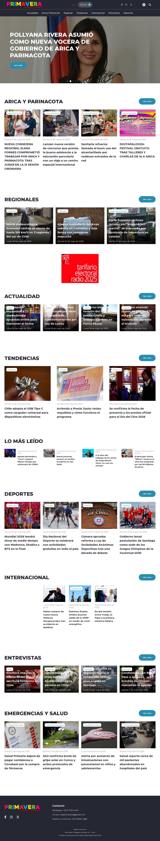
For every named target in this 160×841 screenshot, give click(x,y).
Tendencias (82, 13)
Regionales (12, 211)
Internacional (98, 13)
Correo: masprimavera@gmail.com (68, 815)
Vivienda (63, 370)
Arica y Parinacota (51, 13)
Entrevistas (114, 13)
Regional (68, 13)
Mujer (10, 669)
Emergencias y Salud (15, 725)
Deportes (128, 13)
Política (10, 308)
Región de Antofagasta (118, 211)
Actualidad (32, 13)
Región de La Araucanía (55, 725)
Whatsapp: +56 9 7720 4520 (65, 810)
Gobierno (126, 308)
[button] (67, 81)
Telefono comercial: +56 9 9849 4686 (69, 819)
